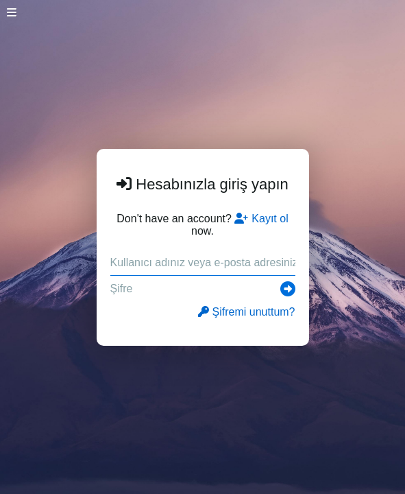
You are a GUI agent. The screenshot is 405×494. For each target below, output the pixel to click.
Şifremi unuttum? (246, 312)
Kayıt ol (261, 218)
